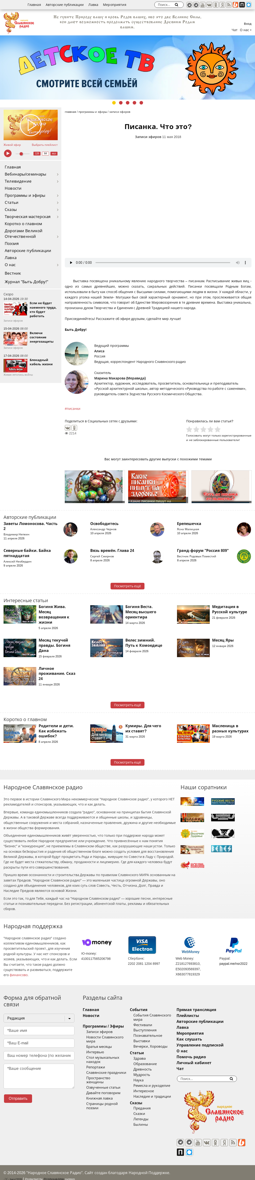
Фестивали (148, 1025)
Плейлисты (199, 1016)
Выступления (150, 1030)
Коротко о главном (23, 224)
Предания (147, 1108)
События (144, 1010)
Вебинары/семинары (25, 174)
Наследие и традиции (158, 1096)
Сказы (11, 209)
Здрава (145, 1058)
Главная (34, 5)
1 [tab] (114, 103)
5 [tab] (141, 103)
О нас (10, 265)
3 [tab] (127, 103)
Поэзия (12, 243)
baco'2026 (13, 1171)
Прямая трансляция (207, 1010)
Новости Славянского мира (109, 1037)
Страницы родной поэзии (108, 1095)
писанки (73, 409)
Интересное (149, 1091)
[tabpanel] (127, 67)
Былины (146, 1124)
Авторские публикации (65, 5)
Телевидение (18, 181)
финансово (19, 975)
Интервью (95, 1048)
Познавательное (153, 1035)
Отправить (18, 1098)
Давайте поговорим (103, 1085)
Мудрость (147, 1075)
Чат (235, 30)
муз (54, 153)
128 (37, 153)
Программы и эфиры (25, 195)
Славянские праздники (106, 1068)
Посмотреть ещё (127, 586)
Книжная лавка (99, 1090)
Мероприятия (114, 5)
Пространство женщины (107, 1074)
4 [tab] (134, 103)
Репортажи (95, 1063)
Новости (13, 188)
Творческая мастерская (27, 216)
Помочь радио (202, 1057)
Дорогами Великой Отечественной (23, 234)
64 (45, 153)
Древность (148, 1069)
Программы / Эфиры (103, 1026)
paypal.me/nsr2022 (233, 964)
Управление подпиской (211, 1045)
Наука (144, 1080)
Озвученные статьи (103, 1079)
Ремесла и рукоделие (157, 1086)
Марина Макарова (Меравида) (120, 378)
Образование (151, 1064)
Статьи (11, 202)
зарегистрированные (236, 435)
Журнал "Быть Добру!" (26, 282)
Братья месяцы (99, 1043)
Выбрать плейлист (45, 145)
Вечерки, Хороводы (156, 1046)
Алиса (99, 351)
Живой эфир (12, 145)
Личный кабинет (205, 1063)
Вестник (13, 273)
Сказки (145, 1114)
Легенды (146, 1119)
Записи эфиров (148, 137)
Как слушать (200, 1039)
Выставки (147, 1041)
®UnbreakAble (54, 1171)
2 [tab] (121, 103)
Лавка (93, 5)
